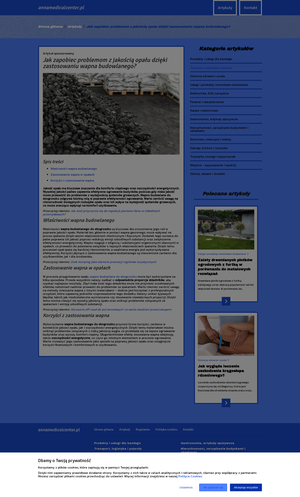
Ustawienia (185, 487)
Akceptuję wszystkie (246, 487)
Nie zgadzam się (213, 487)
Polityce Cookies (190, 476)
